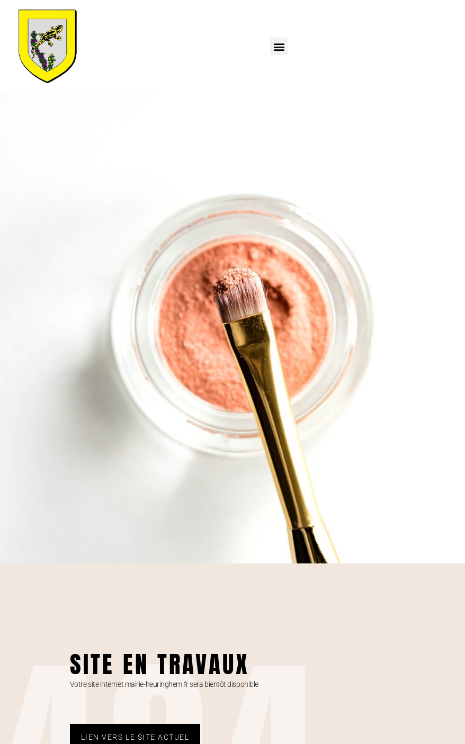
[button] (279, 46)
